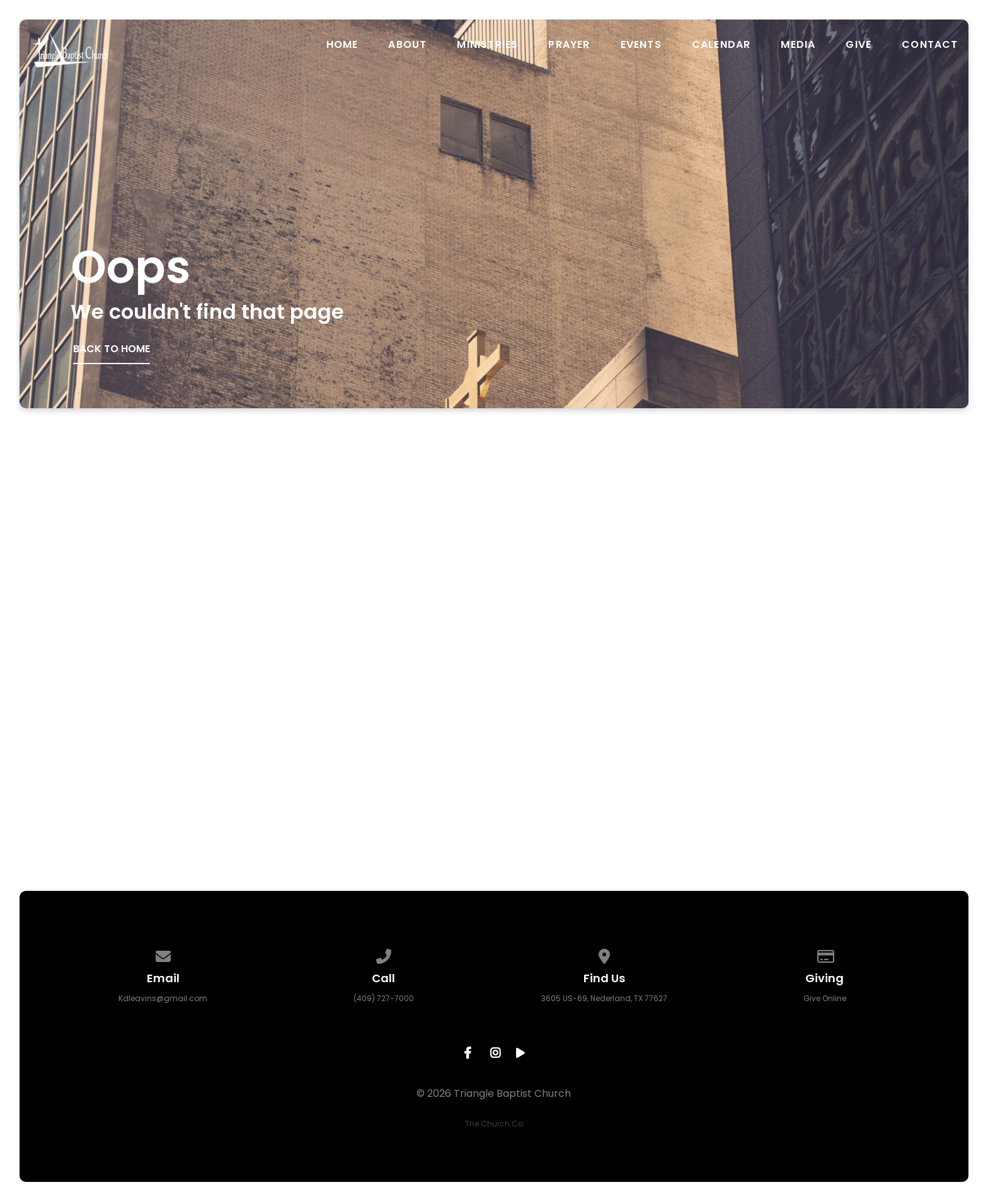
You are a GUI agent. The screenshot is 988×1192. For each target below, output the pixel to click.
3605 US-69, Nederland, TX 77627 (604, 998)
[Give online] (825, 954)
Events (641, 45)
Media (798, 45)
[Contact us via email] (163, 954)
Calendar (721, 45)
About (407, 45)
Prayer (569, 45)
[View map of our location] (604, 954)
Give (858, 45)
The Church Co (494, 1123)
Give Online (824, 998)
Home (342, 45)
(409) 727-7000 (383, 998)
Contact (930, 45)
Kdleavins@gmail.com (162, 998)
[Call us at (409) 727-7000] (383, 954)
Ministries (487, 45)
